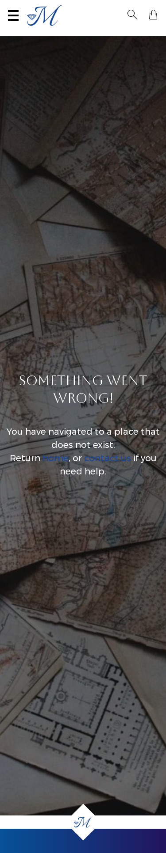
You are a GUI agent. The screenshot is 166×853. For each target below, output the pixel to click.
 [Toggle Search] (132, 14)
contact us (107, 458)
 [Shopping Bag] (153, 14)
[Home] (83, 822)
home (55, 458)
